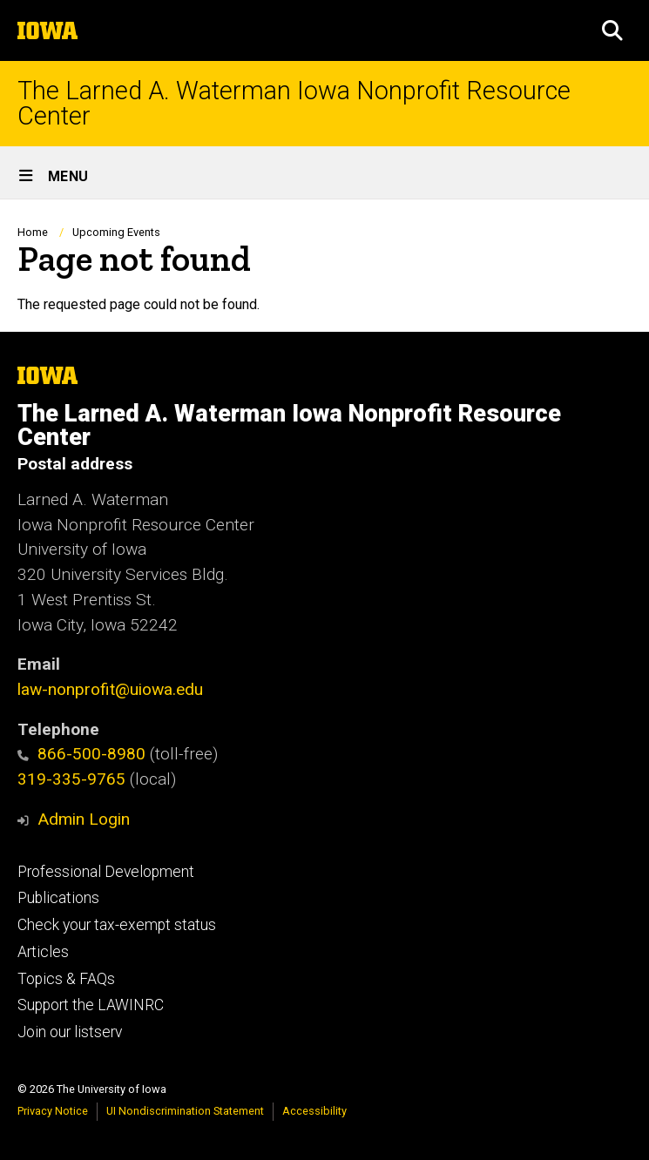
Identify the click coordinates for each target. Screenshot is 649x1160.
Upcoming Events (116, 232)
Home (32, 232)
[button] (612, 30)
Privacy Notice (52, 1110)
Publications (58, 898)
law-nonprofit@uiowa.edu (110, 689)
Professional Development (105, 871)
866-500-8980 (81, 754)
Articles (43, 952)
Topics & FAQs (66, 979)
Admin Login (83, 819)
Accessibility (314, 1110)
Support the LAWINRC (90, 1005)
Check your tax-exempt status (116, 925)
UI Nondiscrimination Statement (185, 1110)
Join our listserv (69, 1032)
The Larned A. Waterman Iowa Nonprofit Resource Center (294, 103)
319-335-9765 (71, 779)
